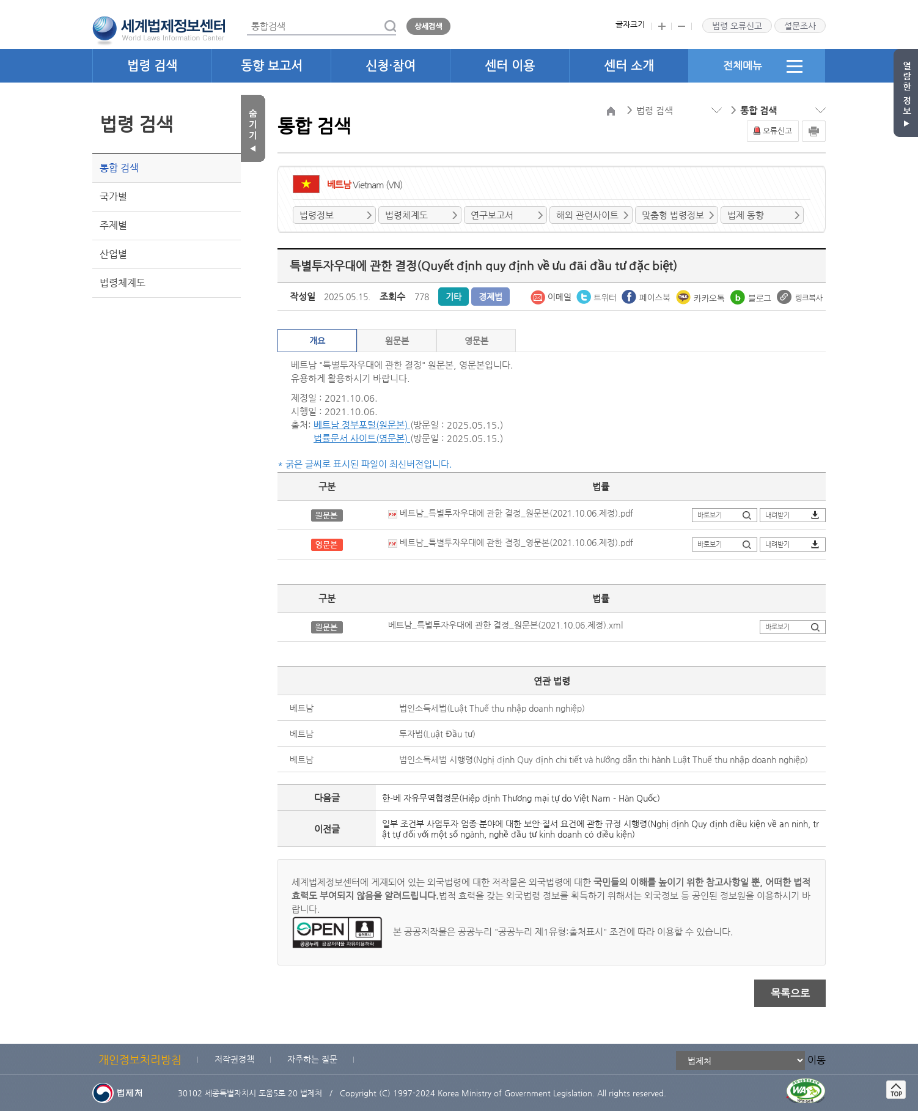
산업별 (113, 254)
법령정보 (316, 215)
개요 (317, 340)
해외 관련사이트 (587, 215)
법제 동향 (745, 215)
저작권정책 (234, 1059)
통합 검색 (119, 168)
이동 (816, 1060)
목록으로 (790, 993)
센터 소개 (629, 66)
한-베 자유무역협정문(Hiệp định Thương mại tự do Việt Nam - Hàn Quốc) (521, 798)
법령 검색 (152, 66)
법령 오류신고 (737, 26)
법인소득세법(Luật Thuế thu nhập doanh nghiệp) (492, 708)
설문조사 (800, 26)
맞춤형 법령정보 (673, 215)
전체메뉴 (762, 66)
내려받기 (777, 515)
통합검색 (247, 17)
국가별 (113, 196)
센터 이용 (510, 66)
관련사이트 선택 (0, 0)
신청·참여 (390, 66)
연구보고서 (492, 215)
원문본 (397, 340)
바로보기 (709, 515)
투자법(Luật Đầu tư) (437, 734)
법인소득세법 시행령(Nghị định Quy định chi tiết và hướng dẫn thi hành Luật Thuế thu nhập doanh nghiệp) (603, 759)
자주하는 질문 (312, 1059)
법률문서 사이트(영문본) (362, 438)
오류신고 (777, 130)
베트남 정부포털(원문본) (362, 424)
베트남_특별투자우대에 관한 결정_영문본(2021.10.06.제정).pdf (510, 542)
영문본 (476, 340)
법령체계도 (122, 283)
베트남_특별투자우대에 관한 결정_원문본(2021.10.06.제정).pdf (510, 513)
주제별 (113, 225)
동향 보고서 (272, 66)
